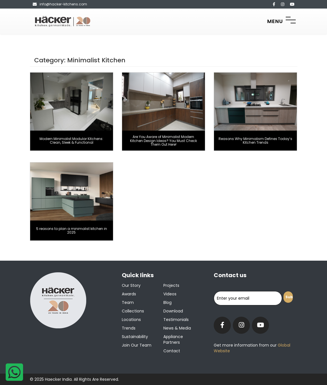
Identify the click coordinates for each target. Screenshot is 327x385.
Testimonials (176, 319)
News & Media (177, 328)
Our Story (131, 285)
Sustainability (135, 336)
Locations (131, 319)
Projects (171, 285)
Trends (128, 328)
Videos (169, 294)
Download (173, 311)
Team (128, 302)
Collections (133, 311)
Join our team (136, 345)
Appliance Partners (173, 339)
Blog (167, 302)
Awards (129, 294)
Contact (171, 351)
